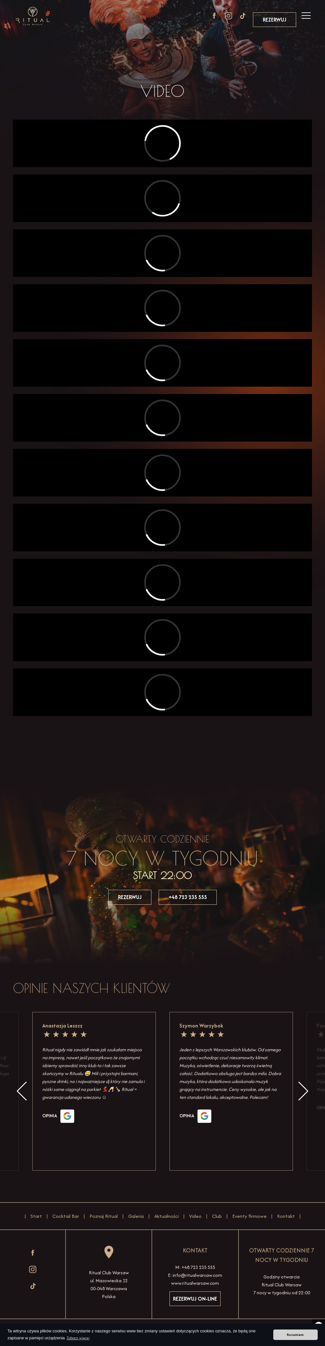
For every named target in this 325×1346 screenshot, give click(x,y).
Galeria (136, 1216)
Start (36, 1216)
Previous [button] (21, 1091)
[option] (231, 1091)
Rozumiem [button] (295, 1334)
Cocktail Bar (65, 1216)
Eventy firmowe (249, 1216)
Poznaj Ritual (104, 1216)
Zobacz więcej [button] (78, 1338)
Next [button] (303, 1091)
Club (217, 1216)
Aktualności (166, 1216)
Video (195, 1216)
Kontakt (286, 1216)
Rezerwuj (274, 19)
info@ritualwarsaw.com (197, 1275)
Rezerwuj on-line (195, 1299)
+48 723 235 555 (188, 897)
